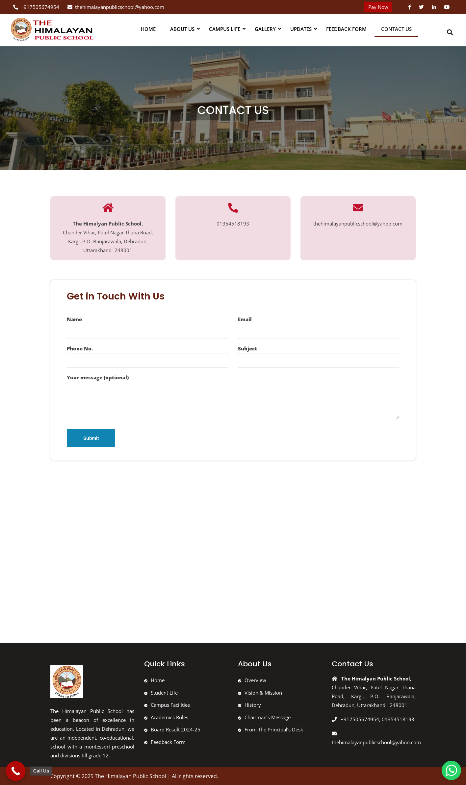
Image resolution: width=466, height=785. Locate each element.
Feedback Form (346, 29)
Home (148, 29)
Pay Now (378, 7)
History (253, 705)
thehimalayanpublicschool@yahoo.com (115, 7)
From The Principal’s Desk (274, 729)
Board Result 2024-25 (175, 729)
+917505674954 (36, 7)
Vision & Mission (263, 692)
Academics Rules (169, 717)
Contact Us (396, 29)
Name (147, 327)
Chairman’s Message (268, 717)
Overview (255, 680)
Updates (301, 29)
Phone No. (147, 356)
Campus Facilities (170, 705)
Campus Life (224, 29)
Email (318, 327)
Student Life (164, 692)
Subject (318, 356)
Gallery (265, 29)
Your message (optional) (233, 396)
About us (182, 29)
